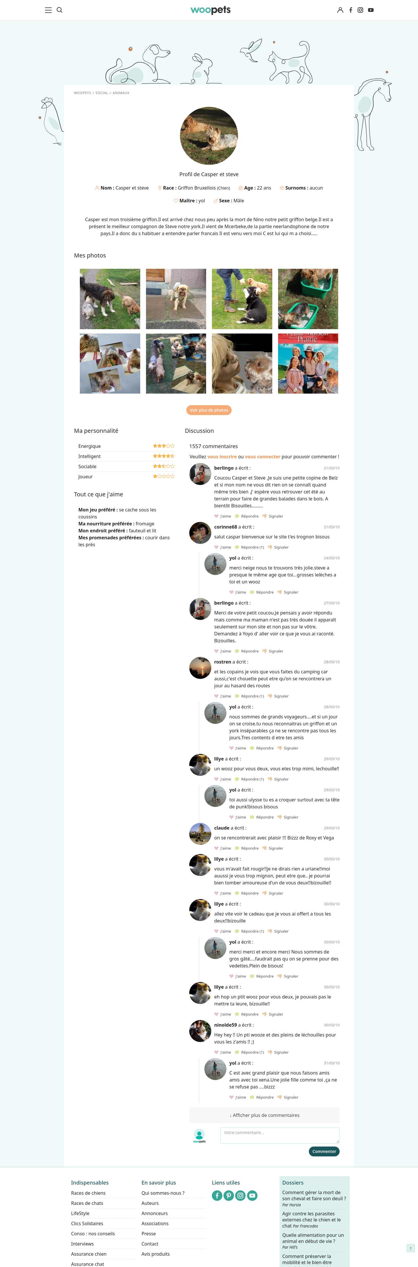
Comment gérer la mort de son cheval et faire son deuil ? (314, 1198)
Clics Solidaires (87, 1223)
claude (222, 828)
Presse (149, 1233)
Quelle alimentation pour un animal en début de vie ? (313, 1241)
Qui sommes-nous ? (163, 1193)
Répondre (247, 516)
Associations (155, 1223)
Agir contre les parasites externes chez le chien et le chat (311, 1220)
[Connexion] (340, 10)
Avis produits (156, 1254)
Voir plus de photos (209, 410)
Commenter (324, 1151)
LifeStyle (80, 1213)
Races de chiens (88, 1193)
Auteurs (150, 1203)
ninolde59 (225, 1025)
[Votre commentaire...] (280, 1135)
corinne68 (225, 527)
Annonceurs (155, 1213)
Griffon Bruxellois (197, 188)
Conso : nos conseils (93, 1233)
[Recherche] (59, 10)
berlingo (224, 468)
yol (202, 200)
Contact (150, 1244)
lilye (219, 759)
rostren (222, 662)
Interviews (82, 1244)
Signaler (272, 516)
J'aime (223, 516)
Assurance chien (89, 1254)
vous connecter (262, 456)
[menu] (49, 10)
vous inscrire (222, 456)
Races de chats (87, 1203)
